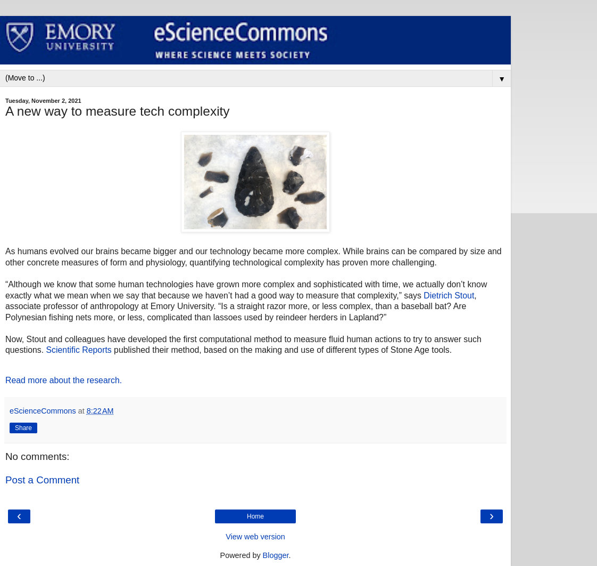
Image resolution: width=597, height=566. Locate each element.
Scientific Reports (79, 349)
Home (255, 516)
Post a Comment (42, 480)
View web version (255, 536)
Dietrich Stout (449, 295)
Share (23, 428)
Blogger (276, 555)
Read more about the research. (63, 380)
